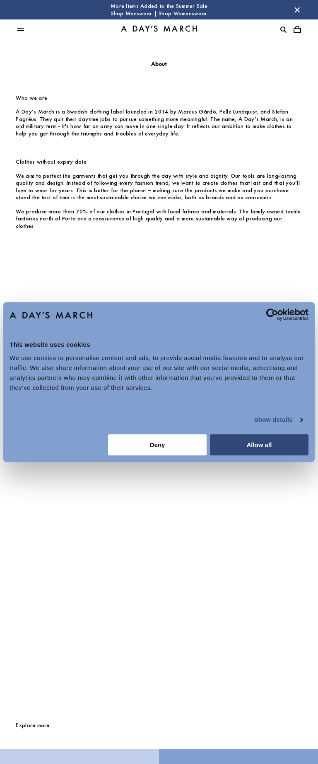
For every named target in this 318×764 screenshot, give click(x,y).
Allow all (259, 444)
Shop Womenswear (183, 13)
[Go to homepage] (159, 29)
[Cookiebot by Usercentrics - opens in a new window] (272, 314)
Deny (157, 444)
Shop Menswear (131, 13)
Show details (273, 419)
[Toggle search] (283, 29)
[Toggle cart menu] (297, 29)
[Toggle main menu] (21, 29)
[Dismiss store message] (297, 10)
